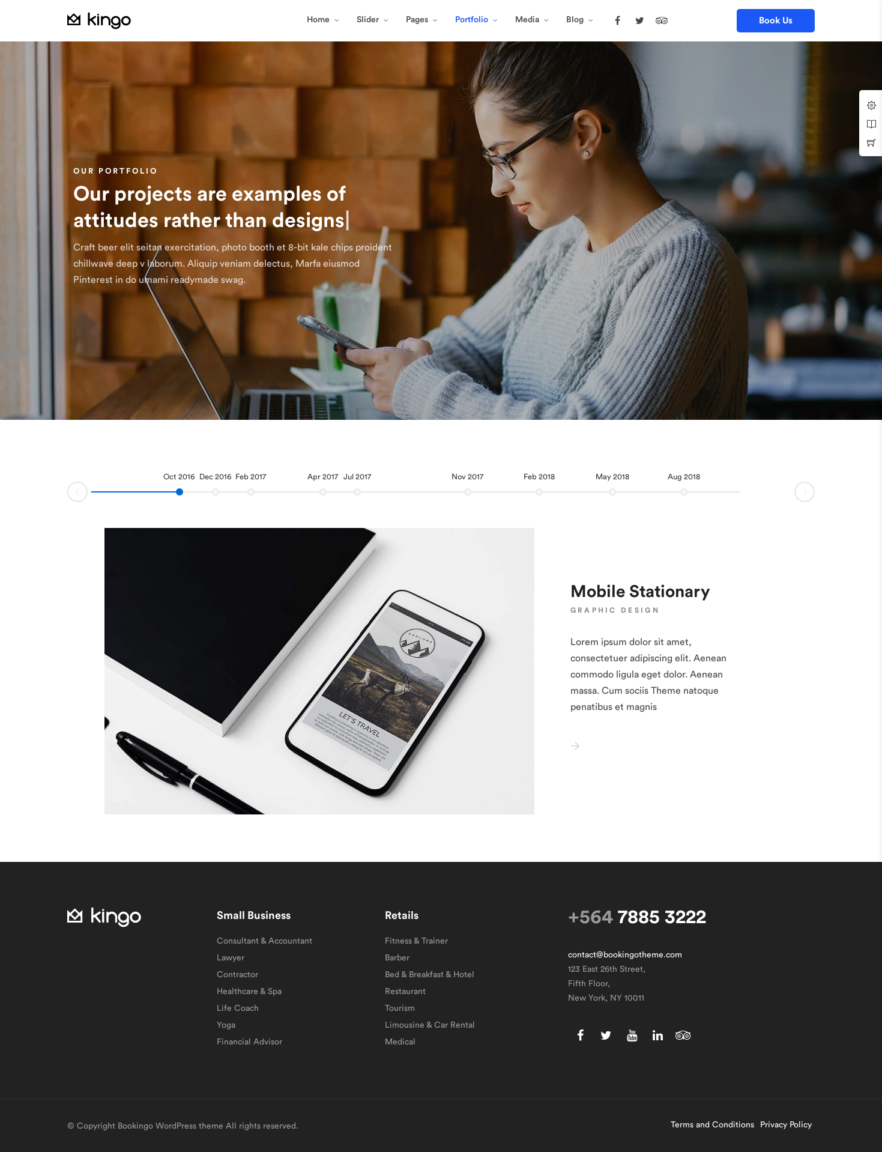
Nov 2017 (467, 477)
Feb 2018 (539, 477)
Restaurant (405, 991)
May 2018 (612, 477)
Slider (368, 20)
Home (318, 20)
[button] (776, 20)
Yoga (226, 1025)
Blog (575, 20)
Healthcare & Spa (249, 991)
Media (527, 20)
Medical (400, 1042)
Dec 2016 (215, 477)
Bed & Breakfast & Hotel (429, 975)
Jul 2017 (357, 477)
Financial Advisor (249, 1042)
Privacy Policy (786, 1125)
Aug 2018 (684, 477)
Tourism (400, 1008)
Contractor (237, 975)
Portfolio (471, 20)
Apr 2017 (322, 477)
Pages (417, 20)
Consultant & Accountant (264, 941)
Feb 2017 (250, 477)
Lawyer (230, 958)
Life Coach (238, 1008)
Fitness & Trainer (416, 941)
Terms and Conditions (712, 1125)
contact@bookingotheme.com (625, 955)
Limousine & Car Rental (430, 1025)
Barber (397, 958)
